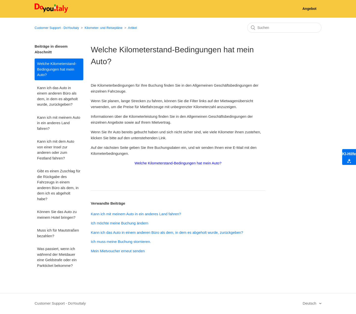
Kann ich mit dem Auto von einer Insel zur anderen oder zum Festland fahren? (55, 149)
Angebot (309, 9)
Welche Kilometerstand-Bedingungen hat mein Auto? (56, 69)
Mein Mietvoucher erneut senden (118, 251)
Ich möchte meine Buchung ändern (119, 223)
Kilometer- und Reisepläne (104, 28)
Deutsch (310, 303)
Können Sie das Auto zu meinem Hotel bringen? (57, 214)
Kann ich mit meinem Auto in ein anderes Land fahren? (58, 123)
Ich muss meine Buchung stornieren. (121, 241)
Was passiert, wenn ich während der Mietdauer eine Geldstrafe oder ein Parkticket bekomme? (57, 257)
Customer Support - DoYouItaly (57, 28)
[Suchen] (284, 28)
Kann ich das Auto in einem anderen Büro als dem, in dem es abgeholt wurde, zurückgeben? (57, 96)
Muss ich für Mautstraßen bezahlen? (58, 233)
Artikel (132, 28)
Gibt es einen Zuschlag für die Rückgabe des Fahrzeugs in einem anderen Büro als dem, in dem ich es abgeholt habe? (58, 185)
